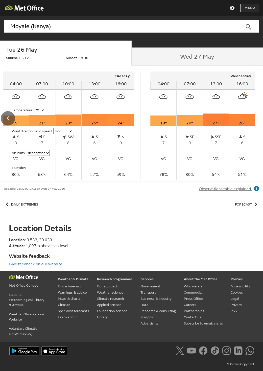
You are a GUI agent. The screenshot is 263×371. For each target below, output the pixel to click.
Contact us (192, 317)
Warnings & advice (72, 292)
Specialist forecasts (73, 311)
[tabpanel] (202, 125)
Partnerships (194, 311)
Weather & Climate (73, 279)
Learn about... (68, 317)
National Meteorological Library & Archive (26, 300)
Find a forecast (69, 286)
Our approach (107, 286)
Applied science (109, 305)
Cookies (237, 292)
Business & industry (156, 299)
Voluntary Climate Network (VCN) (23, 331)
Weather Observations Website (27, 317)
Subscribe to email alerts (203, 323)
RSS (234, 311)
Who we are (193, 286)
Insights (147, 317)
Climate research (110, 299)
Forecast (247, 204)
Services (147, 279)
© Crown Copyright (240, 364)
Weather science (110, 292)
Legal (235, 299)
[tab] (66, 53)
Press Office (193, 299)
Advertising (149, 323)
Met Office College (23, 285)
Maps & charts (69, 299)
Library (102, 317)
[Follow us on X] (180, 351)
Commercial (193, 292)
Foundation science (112, 311)
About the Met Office (200, 279)
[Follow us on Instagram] (227, 351)
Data (144, 305)
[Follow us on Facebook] (204, 351)
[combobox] (121, 26)
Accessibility (240, 286)
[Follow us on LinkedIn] (239, 351)
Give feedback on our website (35, 264)
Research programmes (115, 279)
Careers (190, 305)
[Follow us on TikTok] (216, 351)
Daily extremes (21, 204)
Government (150, 286)
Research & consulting (158, 311)
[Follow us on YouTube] (192, 351)
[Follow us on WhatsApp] (249, 351)
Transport (148, 292)
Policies (237, 279)
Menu (250, 8)
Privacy (236, 305)
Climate (64, 305)
